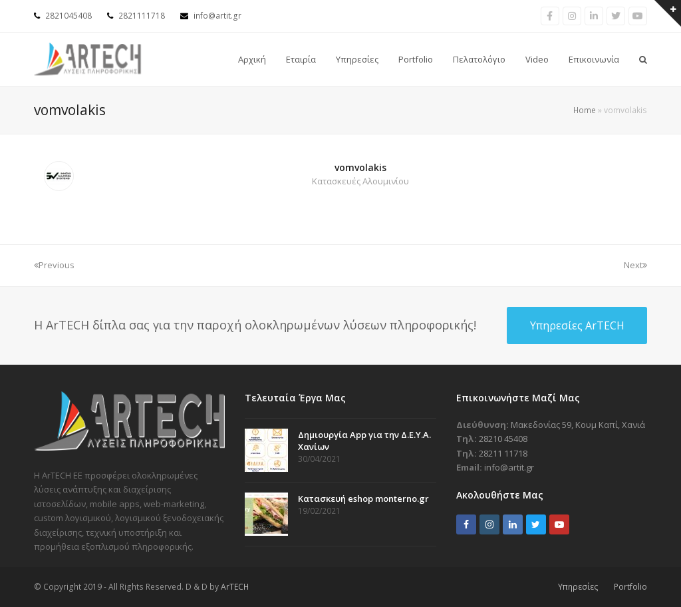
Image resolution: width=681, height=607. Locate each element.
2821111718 (141, 15)
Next (635, 265)
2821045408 (68, 15)
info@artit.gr (217, 15)
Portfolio (630, 586)
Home (584, 110)
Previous (54, 265)
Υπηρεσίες (578, 586)
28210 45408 (503, 439)
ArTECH (235, 586)
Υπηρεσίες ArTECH (577, 325)
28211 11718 (503, 453)
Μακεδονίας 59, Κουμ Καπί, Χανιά (578, 425)
